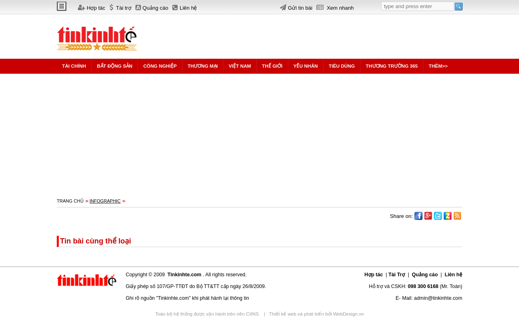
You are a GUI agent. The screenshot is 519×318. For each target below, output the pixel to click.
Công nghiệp (159, 65)
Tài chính (74, 65)
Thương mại (203, 65)
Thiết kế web (283, 313)
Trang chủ (70, 200)
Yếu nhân (306, 65)
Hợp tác (374, 274)
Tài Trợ (397, 274)
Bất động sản (114, 65)
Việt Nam (240, 65)
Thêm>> (438, 65)
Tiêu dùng (342, 65)
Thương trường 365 (392, 65)
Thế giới (272, 65)
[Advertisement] (297, 32)
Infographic (105, 200)
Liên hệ (452, 274)
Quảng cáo (424, 274)
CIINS (253, 313)
